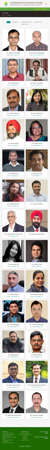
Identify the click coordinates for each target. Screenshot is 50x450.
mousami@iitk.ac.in (38, 296)
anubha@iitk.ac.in (38, 145)
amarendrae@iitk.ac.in (38, 55)
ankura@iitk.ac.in (38, 85)
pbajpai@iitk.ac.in (14, 326)
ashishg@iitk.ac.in (14, 176)
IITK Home (25, 436)
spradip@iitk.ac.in (38, 326)
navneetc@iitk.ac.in (38, 417)
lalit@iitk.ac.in (38, 266)
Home (3, 15)
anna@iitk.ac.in (38, 115)
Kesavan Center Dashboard (25, 434)
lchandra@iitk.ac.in (15, 296)
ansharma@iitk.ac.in (15, 115)
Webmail (25, 438)
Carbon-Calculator (25, 433)
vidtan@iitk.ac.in (38, 357)
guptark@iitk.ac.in (14, 387)
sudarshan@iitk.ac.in (15, 417)
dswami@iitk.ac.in (14, 206)
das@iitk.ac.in (38, 176)
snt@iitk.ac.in (38, 387)
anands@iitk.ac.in (14, 85)
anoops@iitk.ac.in (14, 145)
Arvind (46, 438)
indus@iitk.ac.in (15, 236)
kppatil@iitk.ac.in (15, 266)
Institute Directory (25, 440)
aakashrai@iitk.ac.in (15, 55)
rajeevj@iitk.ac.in (15, 357)
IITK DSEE (25, 437)
